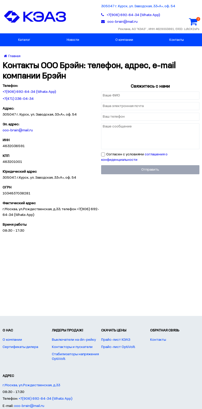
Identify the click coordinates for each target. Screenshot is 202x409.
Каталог (24, 40)
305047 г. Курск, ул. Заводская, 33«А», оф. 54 (138, 6)
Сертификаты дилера (20, 347)
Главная (12, 56)
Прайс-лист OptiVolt (118, 347)
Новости (73, 40)
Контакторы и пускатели (72, 347)
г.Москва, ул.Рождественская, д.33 (31, 385)
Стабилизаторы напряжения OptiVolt (75, 356)
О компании (124, 40)
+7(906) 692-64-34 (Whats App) (29, 92)
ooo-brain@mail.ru (18, 130)
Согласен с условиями (134, 157)
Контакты (176, 40)
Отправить (150, 170)
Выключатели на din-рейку (74, 340)
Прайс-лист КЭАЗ (115, 340)
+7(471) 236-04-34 (18, 99)
